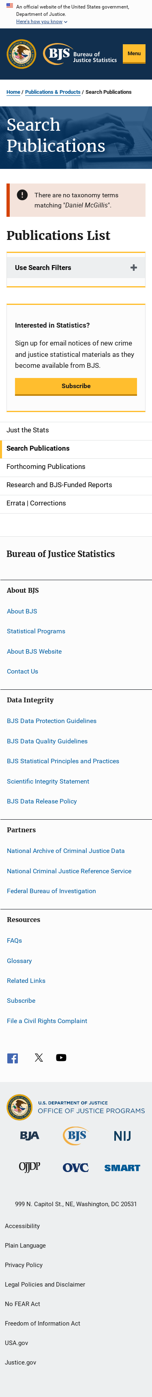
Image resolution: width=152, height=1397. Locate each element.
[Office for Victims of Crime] (76, 1173)
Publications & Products (53, 92)
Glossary (19, 961)
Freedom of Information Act (42, 1323)
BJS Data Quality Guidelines (47, 741)
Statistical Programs (36, 631)
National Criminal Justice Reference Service (69, 870)
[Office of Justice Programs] (21, 54)
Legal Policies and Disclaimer (45, 1284)
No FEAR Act (22, 1304)
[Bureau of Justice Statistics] (76, 1147)
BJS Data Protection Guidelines (51, 721)
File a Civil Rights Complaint (47, 1021)
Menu (134, 53)
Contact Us (22, 671)
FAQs (14, 940)
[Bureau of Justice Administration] (29, 1142)
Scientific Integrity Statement (48, 781)
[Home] (80, 54)
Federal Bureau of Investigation (51, 891)
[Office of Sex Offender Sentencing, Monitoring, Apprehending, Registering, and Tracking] (122, 1173)
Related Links (26, 981)
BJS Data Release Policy (42, 801)
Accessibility (22, 1226)
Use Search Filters (43, 267)
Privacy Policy (24, 1265)
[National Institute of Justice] (122, 1142)
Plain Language (25, 1245)
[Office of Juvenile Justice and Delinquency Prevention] (29, 1174)
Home (13, 92)
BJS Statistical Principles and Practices (63, 761)
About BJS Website (34, 651)
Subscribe (76, 386)
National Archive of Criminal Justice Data (66, 851)
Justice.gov (20, 1362)
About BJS (22, 611)
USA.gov (16, 1343)
